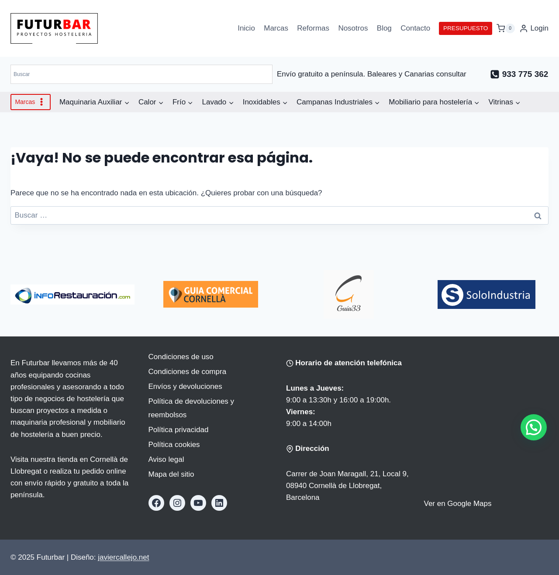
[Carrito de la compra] (506, 28)
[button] (534, 427)
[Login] (534, 28)
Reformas (313, 28)
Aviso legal (166, 459)
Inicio (246, 28)
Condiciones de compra (187, 371)
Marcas (276, 28)
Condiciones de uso (181, 357)
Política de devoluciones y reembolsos (191, 408)
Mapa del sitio (171, 474)
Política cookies (174, 444)
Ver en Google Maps (458, 503)
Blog (384, 28)
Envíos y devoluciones (185, 386)
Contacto (415, 28)
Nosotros (353, 28)
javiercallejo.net (123, 557)
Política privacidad (178, 430)
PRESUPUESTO (465, 28)
